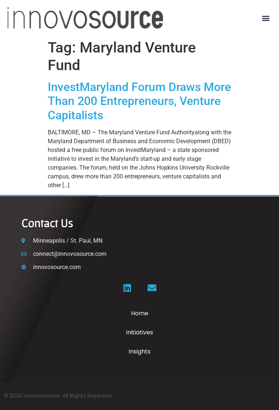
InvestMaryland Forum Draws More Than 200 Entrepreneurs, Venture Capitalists (139, 101)
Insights (139, 351)
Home (139, 313)
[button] (266, 18)
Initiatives (139, 332)
